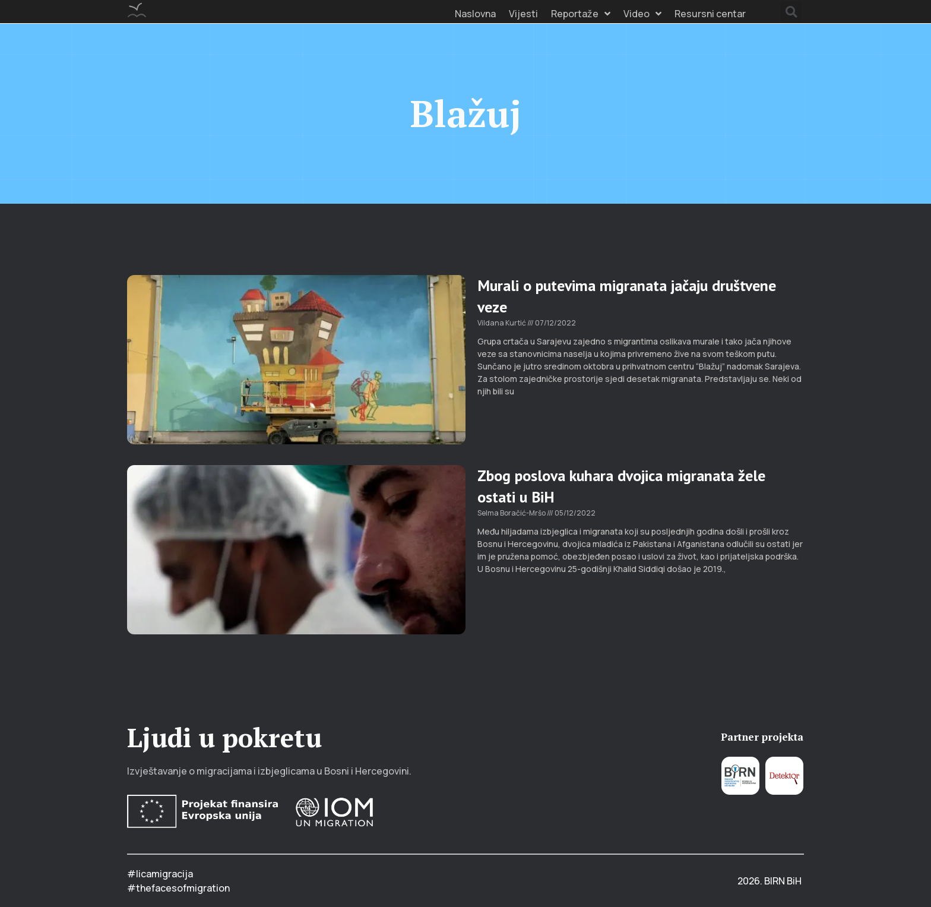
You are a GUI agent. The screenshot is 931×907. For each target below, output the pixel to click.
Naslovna (475, 13)
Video (642, 13)
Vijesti (523, 13)
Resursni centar (710, 13)
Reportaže (580, 13)
